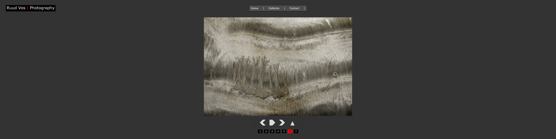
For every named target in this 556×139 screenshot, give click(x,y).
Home (254, 8)
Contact (294, 8)
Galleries (274, 8)
